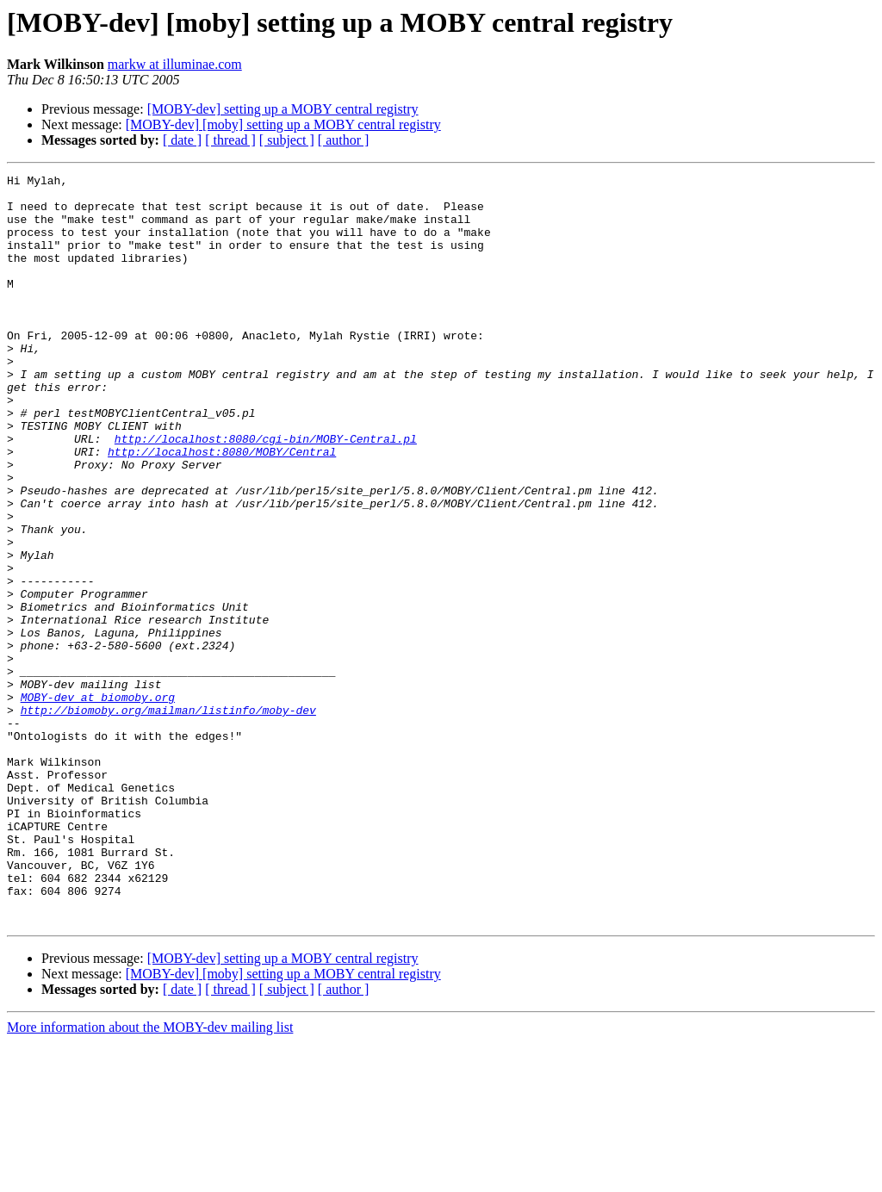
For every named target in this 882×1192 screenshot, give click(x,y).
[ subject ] (286, 140)
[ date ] (182, 140)
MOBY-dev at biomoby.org (98, 802)
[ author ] (344, 140)
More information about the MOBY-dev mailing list (150, 1177)
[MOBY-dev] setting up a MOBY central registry (283, 109)
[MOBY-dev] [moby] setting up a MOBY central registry (283, 124)
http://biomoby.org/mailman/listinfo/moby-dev (168, 818)
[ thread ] (230, 140)
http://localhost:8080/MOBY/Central (222, 508)
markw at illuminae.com (175, 64)
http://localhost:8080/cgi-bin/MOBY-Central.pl (266, 492)
